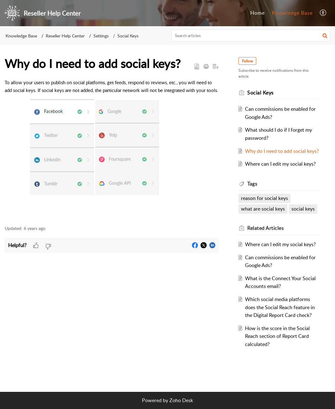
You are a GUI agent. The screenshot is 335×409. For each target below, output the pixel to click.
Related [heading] (265, 228)
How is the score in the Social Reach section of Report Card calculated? (277, 336)
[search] (251, 35)
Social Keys (128, 36)
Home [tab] (257, 12)
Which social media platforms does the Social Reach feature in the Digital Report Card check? (280, 307)
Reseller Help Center (65, 36)
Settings (101, 36)
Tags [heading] (252, 183)
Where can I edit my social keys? (280, 163)
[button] (323, 13)
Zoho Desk (181, 400)
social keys (303, 208)
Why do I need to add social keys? (282, 151)
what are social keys (263, 208)
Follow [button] (247, 61)
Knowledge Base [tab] (292, 12)
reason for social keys (264, 198)
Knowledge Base (21, 36)
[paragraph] (112, 149)
